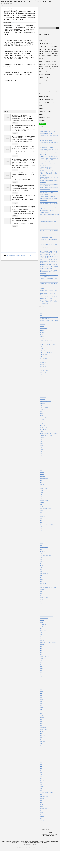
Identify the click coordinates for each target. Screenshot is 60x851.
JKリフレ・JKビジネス (44, 311)
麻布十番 (42, 820)
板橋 (41, 634)
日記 (41, 605)
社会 (41, 693)
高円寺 (41, 812)
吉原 (41, 504)
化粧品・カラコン (43, 488)
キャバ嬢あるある (43, 354)
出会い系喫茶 (42, 484)
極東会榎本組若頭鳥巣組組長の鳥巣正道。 (48, 227)
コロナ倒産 (42, 364)
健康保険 (42, 472)
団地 (41, 518)
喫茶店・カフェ (43, 516)
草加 (41, 739)
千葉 (41, 498)
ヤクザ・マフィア (14, 22)
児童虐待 (42, 474)
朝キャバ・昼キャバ (44, 618)
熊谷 (41, 678)
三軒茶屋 (42, 437)
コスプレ (42, 360)
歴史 (41, 652)
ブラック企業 (42, 409)
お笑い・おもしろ (43, 328)
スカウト (42, 374)
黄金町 (41, 822)
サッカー (42, 368)
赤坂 (41, 766)
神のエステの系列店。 (44, 194)
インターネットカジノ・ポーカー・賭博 (47, 344)
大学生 (41, 528)
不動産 (41, 445)
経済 (41, 721)
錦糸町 (41, 782)
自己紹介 (42, 731)
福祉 (41, 705)
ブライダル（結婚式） (44, 407)
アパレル (42, 338)
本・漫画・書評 (43, 624)
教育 (41, 591)
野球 (41, 770)
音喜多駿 (42, 798)
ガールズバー (42, 350)
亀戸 (41, 453)
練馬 (41, 725)
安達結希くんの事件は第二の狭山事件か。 (48, 196)
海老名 (41, 668)
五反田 (41, 457)
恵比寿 (41, 579)
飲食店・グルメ (43, 806)
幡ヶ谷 (41, 565)
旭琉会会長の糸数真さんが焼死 (46, 133)
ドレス (41, 395)
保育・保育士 (42, 468)
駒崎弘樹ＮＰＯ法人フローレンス (46, 808)
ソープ (41, 382)
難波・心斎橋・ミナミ (44, 796)
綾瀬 (41, 723)
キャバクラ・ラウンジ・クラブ (46, 352)
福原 (41, 703)
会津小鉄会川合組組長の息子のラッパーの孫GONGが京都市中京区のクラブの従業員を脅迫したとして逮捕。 (49, 203)
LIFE (41, 313)
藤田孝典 (42, 749)
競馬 (41, 713)
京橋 (41, 459)
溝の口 (41, 674)
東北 (41, 632)
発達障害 (42, 687)
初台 (41, 486)
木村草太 (42, 620)
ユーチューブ (42, 431)
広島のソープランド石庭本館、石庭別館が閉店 (49, 264)
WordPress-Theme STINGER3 (30, 845)
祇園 (41, 695)
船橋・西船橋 (42, 735)
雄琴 (41, 794)
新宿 (41, 593)
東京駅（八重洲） (43, 630)
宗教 (41, 545)
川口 (41, 559)
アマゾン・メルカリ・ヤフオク (46, 340)
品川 (41, 514)
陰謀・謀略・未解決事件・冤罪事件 (46, 792)
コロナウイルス (43, 362)
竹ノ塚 (41, 715)
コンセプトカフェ (43, 366)
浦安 (41, 666)
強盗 (41, 571)
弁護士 (41, 569)
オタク (41, 348)
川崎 (41, 561)
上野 (41, 441)
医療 (41, 494)
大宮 (41, 530)
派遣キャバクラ (43, 658)
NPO (41, 315)
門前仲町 (42, 786)
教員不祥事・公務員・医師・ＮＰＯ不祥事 (48, 587)
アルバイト (42, 342)
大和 (41, 526)
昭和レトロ (42, 614)
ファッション (42, 403)
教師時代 (42, 589)
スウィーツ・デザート (44, 372)
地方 (41, 520)
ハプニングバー (43, 397)
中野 (41, 451)
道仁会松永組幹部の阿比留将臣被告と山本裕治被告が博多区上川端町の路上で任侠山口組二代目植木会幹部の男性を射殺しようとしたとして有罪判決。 (23, 208)
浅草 (41, 660)
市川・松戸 (42, 563)
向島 (41, 512)
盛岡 (41, 689)
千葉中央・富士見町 (44, 500)
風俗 (41, 802)
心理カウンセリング (44, 573)
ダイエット (42, 386)
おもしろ (42, 326)
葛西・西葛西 (42, 741)
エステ (41, 346)
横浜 (41, 648)
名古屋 (41, 510)
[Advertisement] (12, 94)
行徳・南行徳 (42, 751)
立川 (41, 711)
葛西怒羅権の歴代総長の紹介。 (46, 247)
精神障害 (42, 717)
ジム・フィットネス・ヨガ (45, 370)
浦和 (41, 664)
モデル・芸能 (42, 425)
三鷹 (41, 439)
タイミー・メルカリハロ (44, 384)
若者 (41, 737)
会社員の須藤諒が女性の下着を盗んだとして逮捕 (49, 210)
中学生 (41, 447)
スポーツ (42, 376)
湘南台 (41, 672)
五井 (41, 455)
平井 (41, 567)
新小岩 (41, 595)
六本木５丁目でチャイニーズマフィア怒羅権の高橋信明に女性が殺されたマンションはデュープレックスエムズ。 (49, 272)
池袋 (41, 654)
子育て (41, 543)
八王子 (41, 480)
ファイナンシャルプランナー (45, 401)
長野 (41, 784)
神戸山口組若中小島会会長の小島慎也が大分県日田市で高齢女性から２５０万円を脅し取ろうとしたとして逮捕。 (23, 174)
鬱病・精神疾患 (43, 818)
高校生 (41, 814)
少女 (41, 557)
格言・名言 (42, 640)
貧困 (41, 764)
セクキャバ (42, 378)
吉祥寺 (41, 506)
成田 (41, 581)
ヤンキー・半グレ (43, 429)
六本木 (41, 482)
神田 (41, 701)
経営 (41, 719)
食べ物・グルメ (43, 804)
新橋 (41, 601)
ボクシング (42, 415)
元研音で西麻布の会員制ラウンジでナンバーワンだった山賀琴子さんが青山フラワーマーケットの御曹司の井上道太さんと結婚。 (49, 283)
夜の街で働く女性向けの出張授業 (46, 524)
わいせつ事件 (42, 336)
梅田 (41, 646)
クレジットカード (43, 358)
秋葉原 (41, 707)
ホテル (41, 413)
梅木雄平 (42, 644)
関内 (41, 788)
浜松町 (41, 662)
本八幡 (41, 626)
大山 (41, 532)
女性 (41, 541)
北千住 (41, 490)
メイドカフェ (42, 419)
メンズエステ (42, 423)
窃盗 (41, 709)
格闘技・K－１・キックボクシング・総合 (48, 642)
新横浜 (41, 599)
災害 (41, 676)
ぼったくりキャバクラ (44, 334)
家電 (41, 549)
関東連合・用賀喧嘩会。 (44, 212)
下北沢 (41, 443)
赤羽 (41, 768)
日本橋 (41, 603)
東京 (41, 628)
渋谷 (41, 670)
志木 (41, 575)
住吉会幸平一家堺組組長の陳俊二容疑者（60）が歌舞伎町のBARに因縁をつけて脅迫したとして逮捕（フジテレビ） (23, 148)
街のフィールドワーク (44, 753)
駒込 (41, 810)
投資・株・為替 (43, 583)
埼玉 (41, 522)
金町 (41, 774)
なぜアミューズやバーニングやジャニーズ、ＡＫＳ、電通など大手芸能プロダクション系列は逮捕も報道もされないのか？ (49, 302)
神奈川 (41, 697)
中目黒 (41, 449)
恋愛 (41, 577)
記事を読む (14, 122)
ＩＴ (41, 824)
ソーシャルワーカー (44, 380)
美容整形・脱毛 (43, 727)
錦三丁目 (42, 780)
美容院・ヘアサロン (44, 729)
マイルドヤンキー (43, 417)
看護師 (41, 691)
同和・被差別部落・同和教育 (45, 508)
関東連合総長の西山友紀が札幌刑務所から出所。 (49, 156)
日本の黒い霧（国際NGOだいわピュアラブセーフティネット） (26, 1)
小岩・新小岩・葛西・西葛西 (45, 555)
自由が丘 (42, 733)
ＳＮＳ (41, 826)
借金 (41, 470)
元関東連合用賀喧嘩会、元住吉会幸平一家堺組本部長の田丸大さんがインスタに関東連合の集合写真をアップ (49, 230)
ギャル (41, 356)
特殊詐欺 (42, 680)
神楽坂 (41, 699)
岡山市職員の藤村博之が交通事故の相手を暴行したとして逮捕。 (19, 255)
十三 (41, 496)
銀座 (41, 778)
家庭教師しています (44, 547)
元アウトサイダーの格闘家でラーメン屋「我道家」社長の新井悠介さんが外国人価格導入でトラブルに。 (49, 261)
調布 (41, 762)
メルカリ (42, 421)
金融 (41, 776)
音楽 (41, 800)
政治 (41, 585)
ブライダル (42, 405)
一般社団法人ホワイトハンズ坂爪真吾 (47, 435)
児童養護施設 (42, 476)
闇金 (41, 790)
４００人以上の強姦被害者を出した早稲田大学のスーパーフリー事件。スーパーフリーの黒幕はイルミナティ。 (49, 244)
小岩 (41, 553)
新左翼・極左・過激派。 (44, 597)
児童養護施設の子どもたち (45, 478)
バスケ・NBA (42, 399)
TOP (2, 5)
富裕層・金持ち (43, 551)
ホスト (41, 411)
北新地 (41, 492)
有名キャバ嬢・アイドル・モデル (46, 616)
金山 (41, 772)
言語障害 (42, 760)
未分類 (41, 622)
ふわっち (42, 332)
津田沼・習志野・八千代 (44, 656)
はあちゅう (42, 330)
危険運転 (42, 502)
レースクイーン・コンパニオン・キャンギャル (49, 433)
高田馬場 (42, 816)
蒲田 (41, 743)
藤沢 (41, 747)
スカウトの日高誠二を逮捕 (45, 161)
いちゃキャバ (42, 324)
